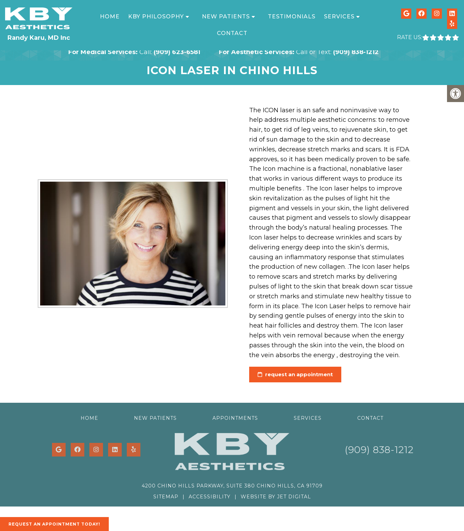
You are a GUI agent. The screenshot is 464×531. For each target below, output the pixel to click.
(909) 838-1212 (356, 52)
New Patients (226, 16)
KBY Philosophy (156, 16)
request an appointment (291, 374)
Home (110, 16)
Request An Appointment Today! (54, 524)
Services (339, 16)
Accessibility (209, 497)
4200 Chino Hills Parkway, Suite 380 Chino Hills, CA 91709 (232, 486)
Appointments (235, 418)
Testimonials (291, 16)
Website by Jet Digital (276, 497)
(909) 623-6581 (177, 52)
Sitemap (165, 497)
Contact (232, 33)
